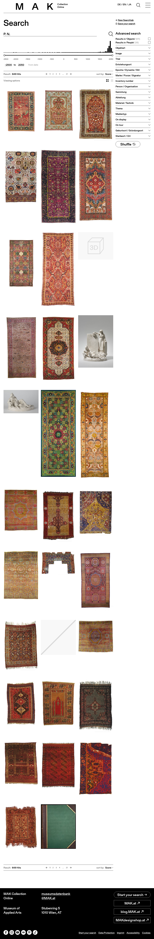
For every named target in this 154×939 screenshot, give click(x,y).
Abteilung (121, 97)
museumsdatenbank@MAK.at (55, 896)
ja (129, 4)
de (119, 4)
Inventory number (124, 81)
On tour (119, 125)
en (124, 4)
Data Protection (106, 932)
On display (121, 119)
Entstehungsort (123, 64)
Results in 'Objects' (128, 39)
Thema (119, 108)
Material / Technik (125, 103)
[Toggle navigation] (147, 5)
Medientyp (121, 114)
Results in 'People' (127, 42)
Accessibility (133, 932)
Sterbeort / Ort (123, 136)
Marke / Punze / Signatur (128, 75)
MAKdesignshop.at (132, 920)
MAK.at (132, 903)
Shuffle (127, 144)
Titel (118, 59)
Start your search (132, 894)
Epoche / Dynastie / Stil (128, 70)
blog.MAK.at (132, 911)
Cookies (146, 932)
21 (67, 74)
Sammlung (121, 92)
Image (119, 53)
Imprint (120, 932)
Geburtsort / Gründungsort (129, 130)
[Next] (71, 74)
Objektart (120, 48)
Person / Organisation (127, 86)
